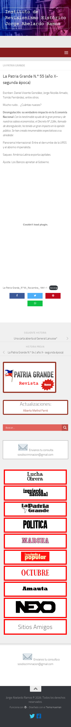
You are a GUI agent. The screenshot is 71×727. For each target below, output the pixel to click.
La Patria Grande (14, 65)
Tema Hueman (53, 707)
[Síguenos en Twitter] (32, 716)
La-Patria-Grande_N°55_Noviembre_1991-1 (25, 287)
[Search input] (33, 427)
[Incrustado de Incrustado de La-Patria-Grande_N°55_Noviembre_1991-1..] (35, 224)
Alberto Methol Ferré (35, 410)
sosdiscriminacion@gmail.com (35, 454)
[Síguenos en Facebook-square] (39, 716)
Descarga (53, 287)
